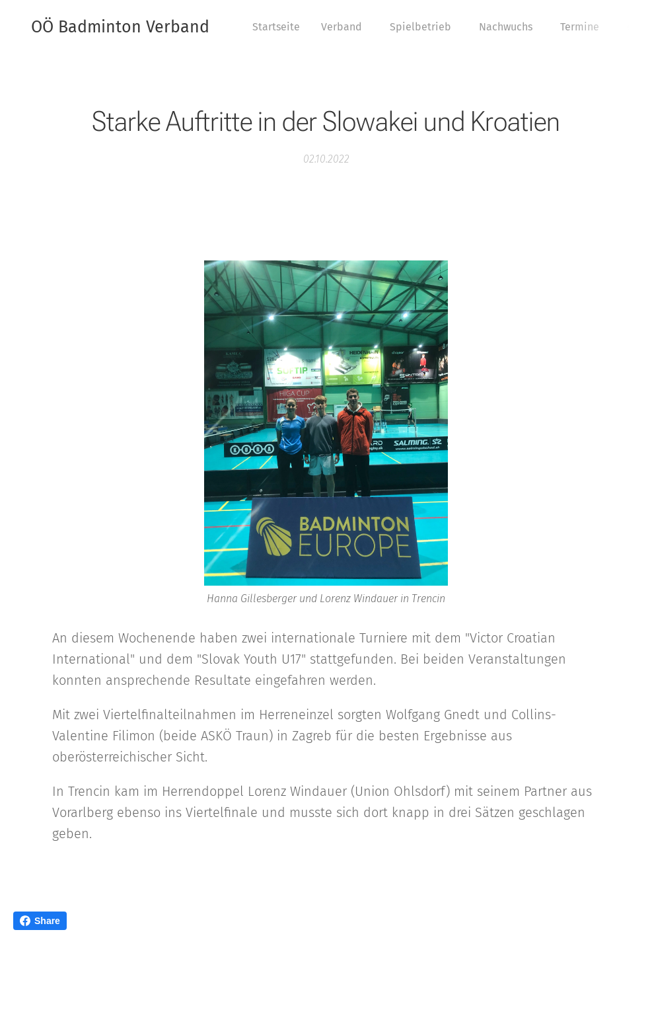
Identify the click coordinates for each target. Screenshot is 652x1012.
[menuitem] (279, 27)
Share (40, 920)
